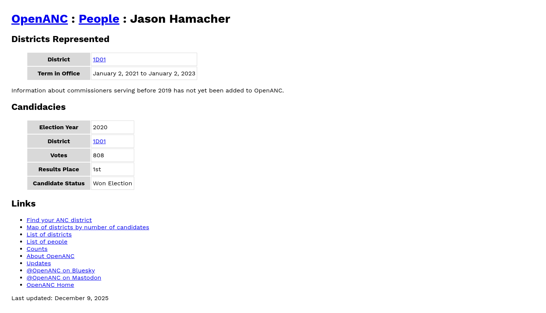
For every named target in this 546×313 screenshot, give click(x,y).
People (98, 18)
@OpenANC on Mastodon (64, 277)
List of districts (49, 234)
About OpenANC (51, 256)
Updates (39, 263)
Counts (37, 248)
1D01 (99, 59)
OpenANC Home (50, 284)
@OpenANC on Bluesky (61, 270)
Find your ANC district (59, 220)
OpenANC (39, 18)
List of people (47, 241)
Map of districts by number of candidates (88, 227)
